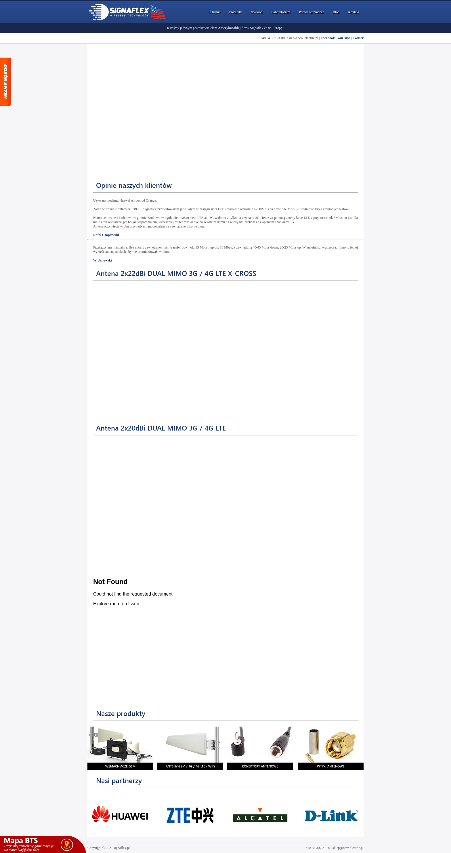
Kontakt (353, 12)
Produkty (235, 12)
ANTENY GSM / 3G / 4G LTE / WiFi (190, 766)
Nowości (257, 12)
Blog (336, 12)
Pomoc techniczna (311, 12)
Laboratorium (280, 12)
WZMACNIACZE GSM (120, 766)
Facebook (327, 38)
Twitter (358, 38)
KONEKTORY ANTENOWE (260, 766)
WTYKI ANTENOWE (331, 766)
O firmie (215, 12)
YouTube (343, 38)
